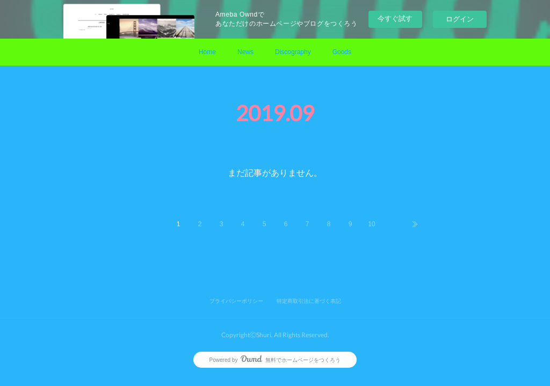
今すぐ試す (395, 18)
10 (371, 224)
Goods (341, 52)
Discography (293, 52)
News (245, 52)
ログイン (460, 19)
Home (207, 52)
